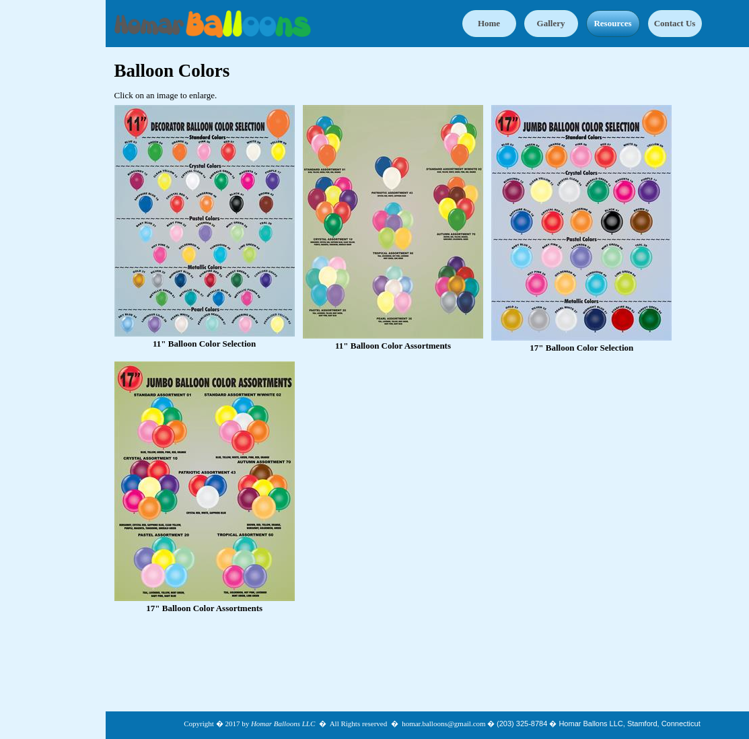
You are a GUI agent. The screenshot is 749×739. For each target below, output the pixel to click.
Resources (612, 23)
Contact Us (675, 23)
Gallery (551, 23)
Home (489, 23)
